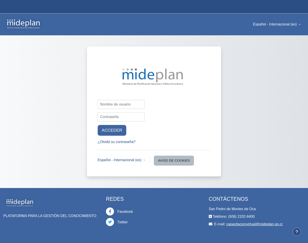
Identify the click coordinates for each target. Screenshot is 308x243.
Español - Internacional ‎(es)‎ (275, 24)
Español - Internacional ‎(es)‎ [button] (120, 160)
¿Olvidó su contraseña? (116, 142)
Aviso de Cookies (174, 160)
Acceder (112, 130)
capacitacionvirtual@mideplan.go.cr (254, 224)
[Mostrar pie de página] (297, 232)
